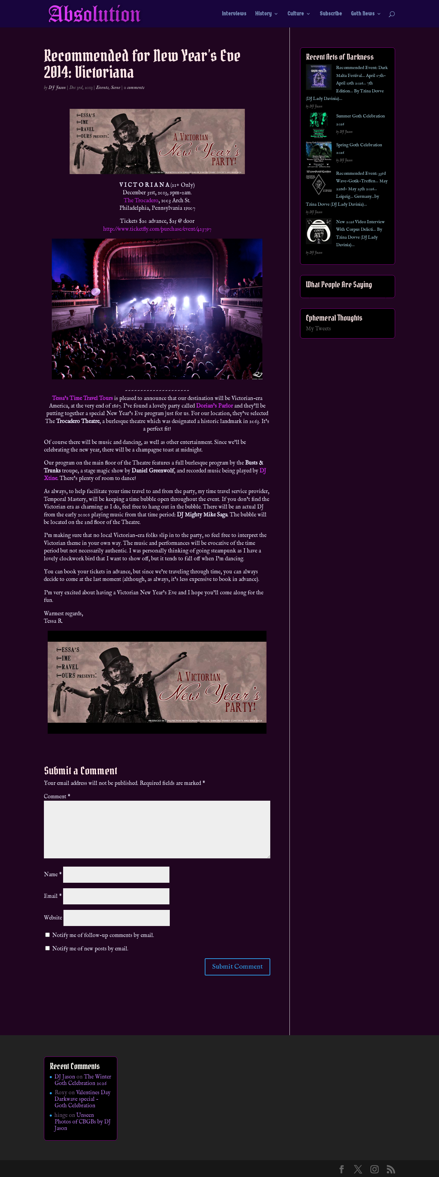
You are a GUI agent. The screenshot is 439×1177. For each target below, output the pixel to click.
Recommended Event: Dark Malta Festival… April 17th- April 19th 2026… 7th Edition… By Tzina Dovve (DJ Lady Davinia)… (347, 83)
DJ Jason (57, 87)
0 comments (134, 87)
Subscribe (331, 14)
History (263, 14)
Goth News (363, 14)
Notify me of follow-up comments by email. (103, 935)
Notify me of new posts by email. (90, 949)
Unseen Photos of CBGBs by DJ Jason (83, 1122)
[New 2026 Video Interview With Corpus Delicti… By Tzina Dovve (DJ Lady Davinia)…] (319, 232)
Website (53, 918)
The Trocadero (141, 200)
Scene (115, 87)
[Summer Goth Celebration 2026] (319, 127)
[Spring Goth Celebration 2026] (319, 155)
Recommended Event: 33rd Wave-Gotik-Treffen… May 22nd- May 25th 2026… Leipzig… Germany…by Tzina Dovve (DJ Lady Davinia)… (347, 189)
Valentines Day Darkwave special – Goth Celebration (82, 1099)
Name (53, 874)
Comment (57, 796)
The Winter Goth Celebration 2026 (83, 1080)
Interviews (234, 14)
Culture (295, 14)
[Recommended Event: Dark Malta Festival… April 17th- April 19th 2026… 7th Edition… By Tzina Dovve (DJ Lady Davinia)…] (319, 78)
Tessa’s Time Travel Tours (82, 398)
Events (102, 87)
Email (53, 896)
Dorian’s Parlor (214, 406)
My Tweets (318, 328)
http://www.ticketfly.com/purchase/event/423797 (157, 229)
